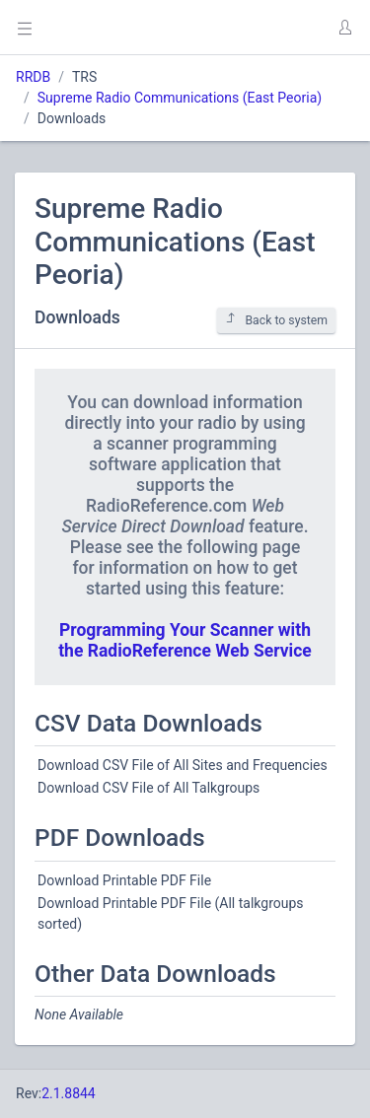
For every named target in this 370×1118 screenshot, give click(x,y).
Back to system (276, 320)
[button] (344, 27)
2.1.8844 (68, 1093)
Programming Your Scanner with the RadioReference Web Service (185, 640)
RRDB (33, 77)
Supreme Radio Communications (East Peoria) (179, 97)
